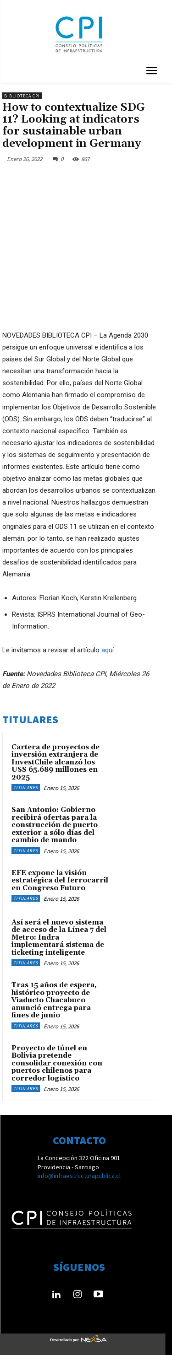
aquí (107, 650)
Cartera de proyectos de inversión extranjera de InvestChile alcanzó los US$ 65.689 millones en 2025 (55, 762)
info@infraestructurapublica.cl (79, 1176)
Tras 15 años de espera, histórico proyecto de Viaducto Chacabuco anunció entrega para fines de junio (54, 1000)
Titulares (25, 787)
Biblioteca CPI (22, 95)
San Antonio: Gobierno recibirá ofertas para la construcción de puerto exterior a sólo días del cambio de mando (54, 825)
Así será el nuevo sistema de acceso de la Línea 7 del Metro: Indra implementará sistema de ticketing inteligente (58, 937)
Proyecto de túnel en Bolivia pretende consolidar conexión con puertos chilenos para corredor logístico (56, 1063)
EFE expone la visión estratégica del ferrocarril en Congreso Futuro (59, 881)
